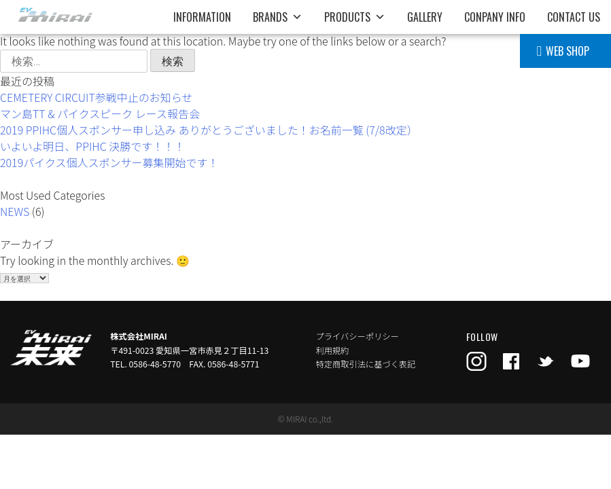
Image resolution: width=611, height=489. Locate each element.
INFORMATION (202, 17)
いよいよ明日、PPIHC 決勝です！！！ (92, 146)
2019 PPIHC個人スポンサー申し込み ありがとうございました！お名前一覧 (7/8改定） (209, 130)
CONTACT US (573, 17)
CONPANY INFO (494, 17)
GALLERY (424, 17)
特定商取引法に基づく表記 (366, 364)
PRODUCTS (354, 17)
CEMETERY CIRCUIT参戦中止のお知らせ (96, 97)
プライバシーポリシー (357, 336)
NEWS (14, 211)
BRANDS (277, 17)
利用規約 (332, 350)
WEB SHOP (567, 51)
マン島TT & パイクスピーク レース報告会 (100, 113)
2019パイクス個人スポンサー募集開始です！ (109, 162)
